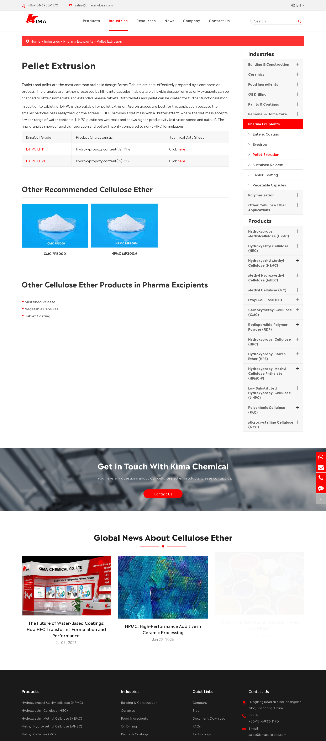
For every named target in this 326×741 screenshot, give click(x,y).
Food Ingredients (263, 83)
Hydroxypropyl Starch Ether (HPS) (267, 356)
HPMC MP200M (124, 249)
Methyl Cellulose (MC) (267, 289)
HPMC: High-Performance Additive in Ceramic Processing (163, 626)
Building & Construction (268, 64)
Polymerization (261, 194)
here (181, 148)
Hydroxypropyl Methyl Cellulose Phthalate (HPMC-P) (267, 373)
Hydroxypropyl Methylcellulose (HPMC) (268, 233)
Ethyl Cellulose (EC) (265, 299)
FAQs (197, 726)
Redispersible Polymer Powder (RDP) (268, 327)
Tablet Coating (37, 315)
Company (191, 20)
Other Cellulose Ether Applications (267, 207)
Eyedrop (260, 144)
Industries (118, 20)
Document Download (209, 718)
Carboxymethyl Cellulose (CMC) (270, 312)
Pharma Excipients (78, 40)
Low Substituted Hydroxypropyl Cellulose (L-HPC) (269, 392)
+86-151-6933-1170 (43, 4)
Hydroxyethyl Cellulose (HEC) (268, 248)
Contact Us (219, 20)
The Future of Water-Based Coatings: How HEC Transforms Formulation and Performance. (66, 626)
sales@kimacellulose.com (94, 4)
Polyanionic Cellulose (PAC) (266, 409)
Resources (146, 20)
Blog (196, 710)
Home (36, 40)
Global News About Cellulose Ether (163, 539)
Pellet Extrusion (109, 40)
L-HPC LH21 (35, 160)
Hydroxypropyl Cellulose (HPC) (269, 341)
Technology (202, 733)
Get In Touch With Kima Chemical (163, 468)
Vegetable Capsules (41, 308)
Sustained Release (40, 301)
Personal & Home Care (267, 113)
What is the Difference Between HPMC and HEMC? (259, 626)
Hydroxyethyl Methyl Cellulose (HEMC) (266, 263)
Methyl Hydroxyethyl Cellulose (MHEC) (266, 277)
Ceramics (256, 74)
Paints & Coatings (263, 103)
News (169, 20)
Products (91, 20)
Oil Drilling (257, 93)
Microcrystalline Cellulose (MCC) (270, 424)
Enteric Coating (266, 134)
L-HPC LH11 (35, 148)
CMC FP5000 (55, 250)
